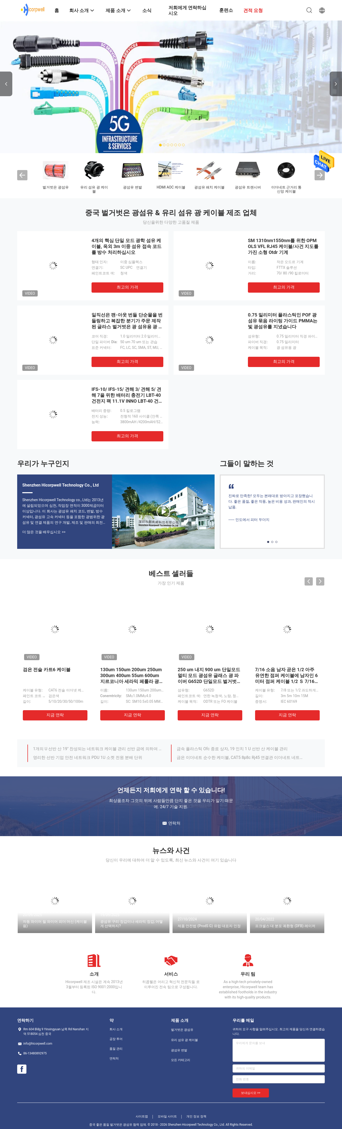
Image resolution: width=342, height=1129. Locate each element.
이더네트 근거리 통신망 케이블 (286, 189)
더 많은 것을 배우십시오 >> (44, 532)
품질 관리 (116, 1049)
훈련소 (226, 10)
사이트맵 (142, 1116)
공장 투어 (116, 1039)
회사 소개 (116, 1029)
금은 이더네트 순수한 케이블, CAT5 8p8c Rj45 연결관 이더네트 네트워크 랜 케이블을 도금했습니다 (241, 757)
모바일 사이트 (167, 1116)
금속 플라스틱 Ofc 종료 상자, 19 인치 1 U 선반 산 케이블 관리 (232, 748)
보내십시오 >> (250, 1093)
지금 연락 (55, 714)
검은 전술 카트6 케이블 (47, 669)
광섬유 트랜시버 (248, 187)
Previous (6, 84)
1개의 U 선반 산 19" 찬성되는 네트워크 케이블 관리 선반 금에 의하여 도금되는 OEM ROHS (97, 748)
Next (336, 84)
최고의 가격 (127, 287)
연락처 (114, 1058)
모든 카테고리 (180, 1060)
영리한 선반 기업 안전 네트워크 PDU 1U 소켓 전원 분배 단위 (87, 757)
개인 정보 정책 (196, 1116)
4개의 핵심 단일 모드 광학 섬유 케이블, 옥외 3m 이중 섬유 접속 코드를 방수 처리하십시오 (127, 246)
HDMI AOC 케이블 (171, 187)
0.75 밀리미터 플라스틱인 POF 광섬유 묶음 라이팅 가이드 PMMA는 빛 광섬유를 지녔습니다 (282, 320)
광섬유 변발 (132, 187)
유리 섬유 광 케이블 (94, 189)
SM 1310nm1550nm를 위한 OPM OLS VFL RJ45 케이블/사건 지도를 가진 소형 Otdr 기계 (283, 246)
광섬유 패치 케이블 (209, 187)
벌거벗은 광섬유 (55, 187)
